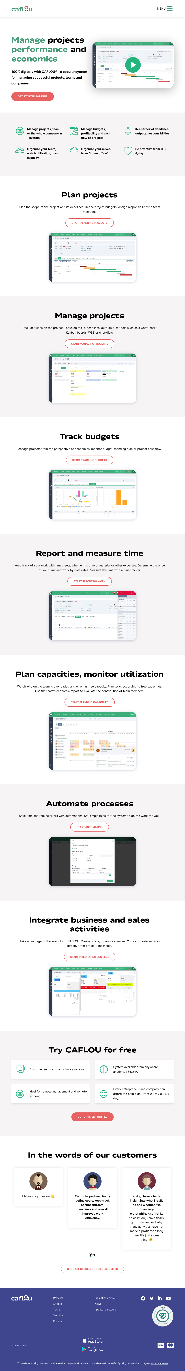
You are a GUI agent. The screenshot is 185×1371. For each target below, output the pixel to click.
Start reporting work (90, 580)
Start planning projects (89, 222)
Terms (56, 1308)
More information (159, 1362)
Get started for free (32, 96)
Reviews (58, 1296)
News (98, 1302)
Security (58, 1314)
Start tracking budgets (89, 459)
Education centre (105, 1296)
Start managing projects (89, 343)
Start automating (90, 826)
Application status (105, 1308)
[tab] (90, 1254)
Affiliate (57, 1302)
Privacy (57, 1320)
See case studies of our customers (92, 1267)
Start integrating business (89, 955)
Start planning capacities (89, 701)
